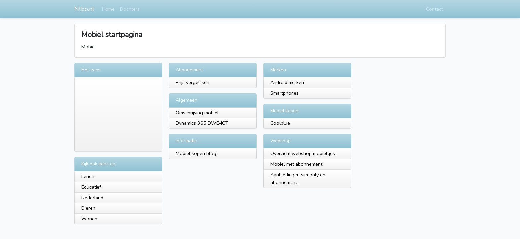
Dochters (130, 9)
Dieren (88, 208)
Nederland (92, 197)
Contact (434, 9)
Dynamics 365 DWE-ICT (202, 123)
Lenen (87, 176)
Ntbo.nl (84, 9)
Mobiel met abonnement (296, 164)
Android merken (287, 82)
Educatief (91, 187)
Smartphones (284, 93)
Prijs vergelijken (192, 82)
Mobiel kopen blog (196, 153)
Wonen (89, 218)
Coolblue (280, 123)
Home (108, 9)
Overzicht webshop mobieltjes (302, 153)
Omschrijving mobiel (197, 112)
